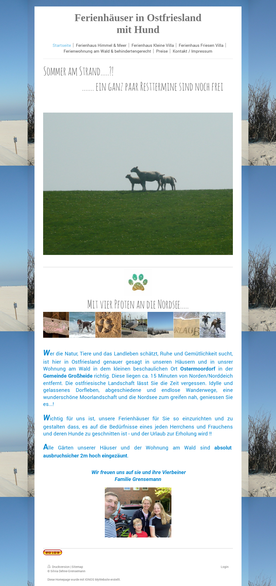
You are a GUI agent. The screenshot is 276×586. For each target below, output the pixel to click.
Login (225, 567)
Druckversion (58, 567)
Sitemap (77, 567)
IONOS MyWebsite (97, 579)
